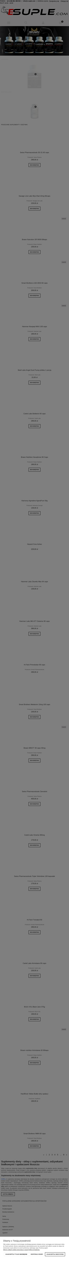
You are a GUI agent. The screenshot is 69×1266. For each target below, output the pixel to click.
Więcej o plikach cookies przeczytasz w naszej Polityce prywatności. (21, 1250)
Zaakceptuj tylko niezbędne (16, 1254)
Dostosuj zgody (37, 1254)
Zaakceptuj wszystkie (55, 1254)
